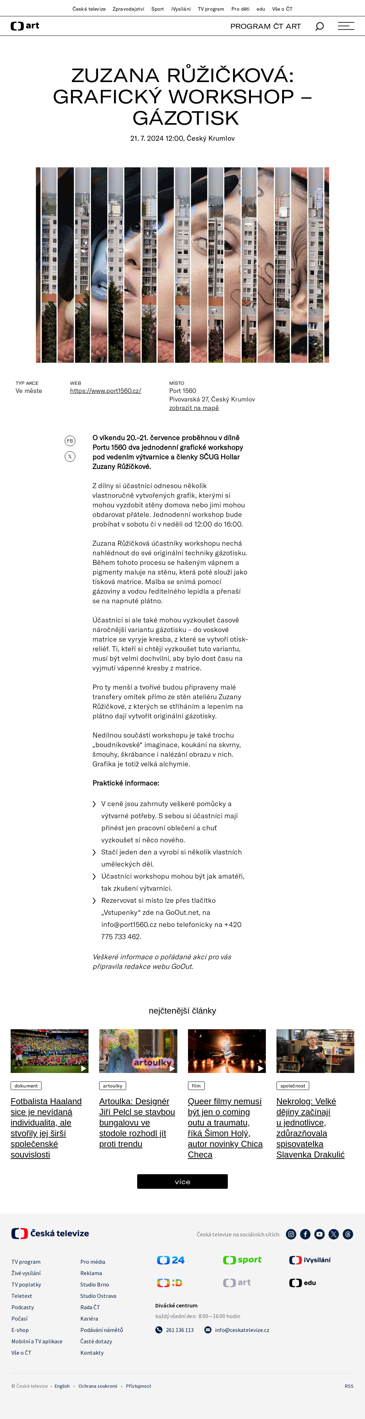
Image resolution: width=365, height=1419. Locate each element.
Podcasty (22, 1307)
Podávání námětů (101, 1329)
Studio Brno (94, 1284)
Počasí (19, 1318)
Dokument (26, 1086)
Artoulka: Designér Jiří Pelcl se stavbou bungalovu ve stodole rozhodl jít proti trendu (137, 1122)
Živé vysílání (26, 1273)
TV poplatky (26, 1284)
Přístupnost (138, 1386)
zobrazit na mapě (194, 407)
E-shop (20, 1329)
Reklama (91, 1273)
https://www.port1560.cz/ (105, 390)
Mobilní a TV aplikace (37, 1341)
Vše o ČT (282, 9)
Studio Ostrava (98, 1295)
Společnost (292, 1086)
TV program (211, 9)
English (62, 1386)
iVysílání (181, 9)
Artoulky (112, 1086)
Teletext (21, 1295)
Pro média (92, 1261)
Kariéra (89, 1318)
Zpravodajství (128, 9)
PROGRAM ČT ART (265, 26)
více (182, 1181)
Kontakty (91, 1352)
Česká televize (89, 9)
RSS (349, 1386)
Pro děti (240, 9)
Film (196, 1086)
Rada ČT (90, 1307)
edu (261, 9)
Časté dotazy (96, 1341)
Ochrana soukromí (98, 1386)
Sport (157, 9)
